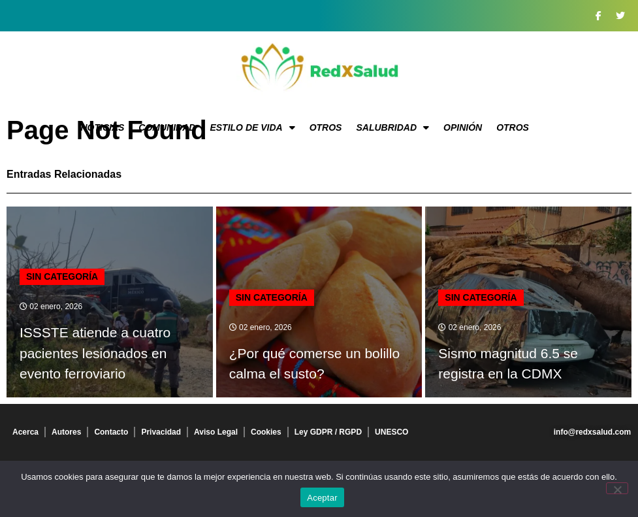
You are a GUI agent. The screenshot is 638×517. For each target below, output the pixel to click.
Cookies (266, 432)
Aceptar (322, 498)
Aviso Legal (216, 432)
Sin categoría (62, 276)
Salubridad (392, 127)
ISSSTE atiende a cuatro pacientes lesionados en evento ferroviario (95, 353)
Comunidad (166, 127)
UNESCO (391, 432)
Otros (326, 127)
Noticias (102, 127)
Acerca (25, 432)
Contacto (111, 432)
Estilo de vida (252, 127)
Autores (66, 432)
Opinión (462, 127)
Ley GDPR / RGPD (328, 432)
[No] (617, 488)
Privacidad (161, 432)
